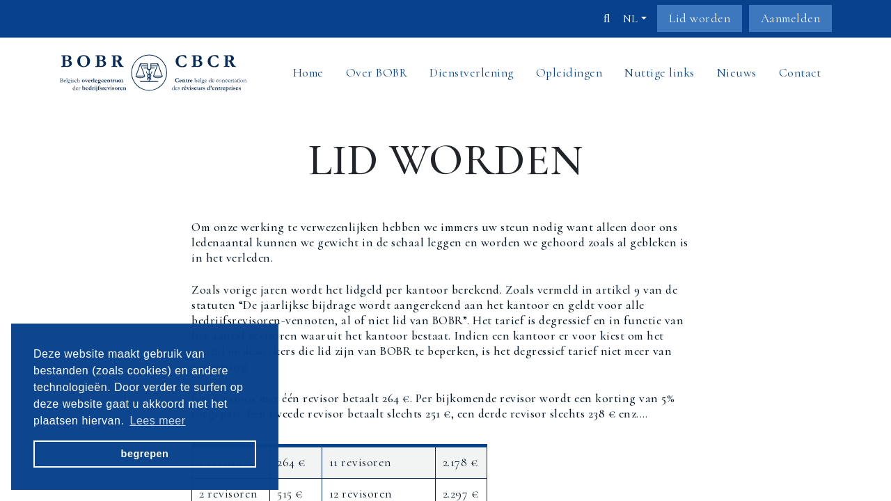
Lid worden (699, 18)
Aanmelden (791, 18)
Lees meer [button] (158, 420)
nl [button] (630, 19)
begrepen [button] (145, 453)
